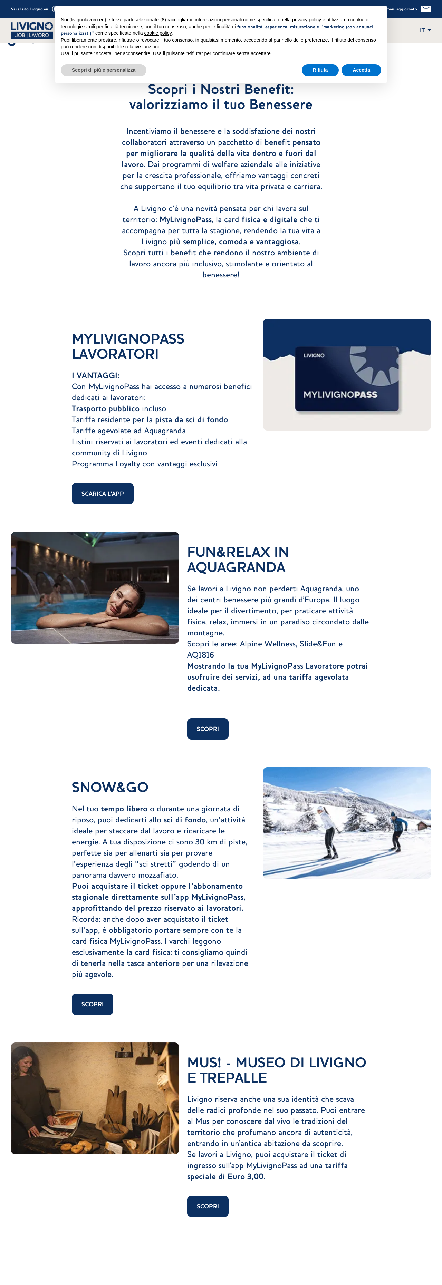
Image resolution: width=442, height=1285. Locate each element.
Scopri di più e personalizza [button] (103, 70)
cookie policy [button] (158, 33)
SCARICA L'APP (102, 493)
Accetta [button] (361, 70)
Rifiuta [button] (320, 70)
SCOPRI (208, 729)
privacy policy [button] (306, 19)
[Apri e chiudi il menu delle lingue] (425, 30)
